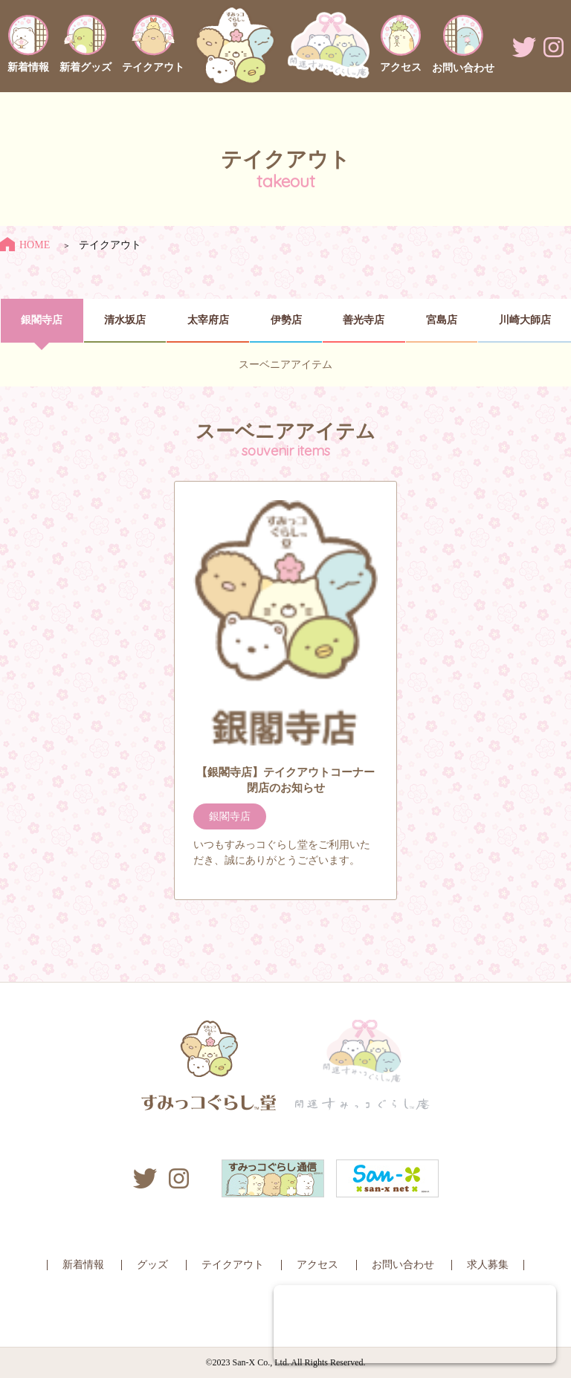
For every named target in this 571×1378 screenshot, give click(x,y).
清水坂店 (125, 320)
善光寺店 (363, 320)
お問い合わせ (403, 1264)
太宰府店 (208, 320)
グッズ (152, 1264)
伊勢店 (286, 320)
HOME (25, 244)
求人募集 (488, 1264)
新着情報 (83, 1264)
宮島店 (441, 320)
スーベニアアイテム (285, 364)
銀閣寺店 (41, 320)
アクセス (317, 1264)
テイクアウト (232, 1264)
